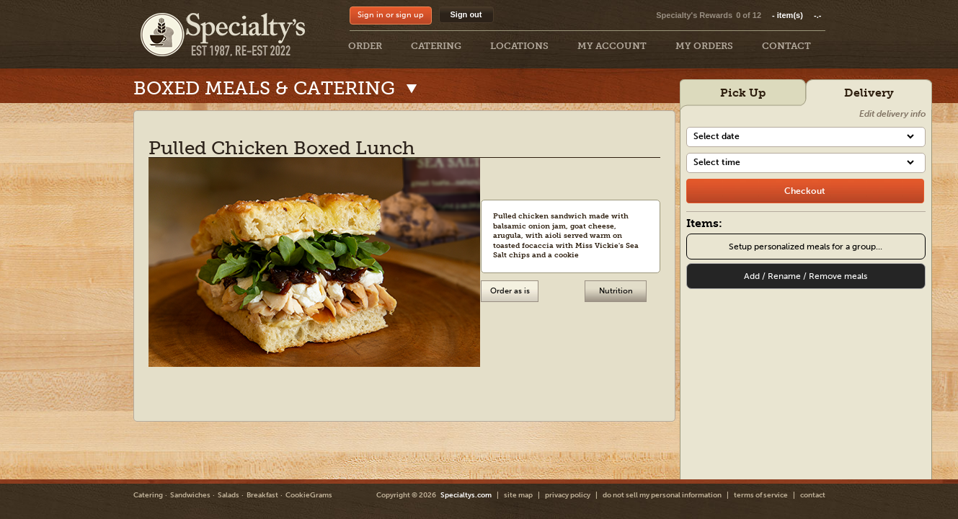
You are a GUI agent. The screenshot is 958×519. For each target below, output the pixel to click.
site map (518, 495)
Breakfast (262, 495)
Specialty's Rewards (694, 15)
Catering (148, 495)
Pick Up (743, 92)
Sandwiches (190, 495)
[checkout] (805, 191)
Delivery (869, 92)
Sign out (466, 14)
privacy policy (567, 495)
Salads (228, 495)
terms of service (761, 495)
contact (812, 495)
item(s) (796, 15)
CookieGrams (308, 495)
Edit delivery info (892, 114)
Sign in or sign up (391, 14)
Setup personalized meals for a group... (805, 246)
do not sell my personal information (662, 495)
